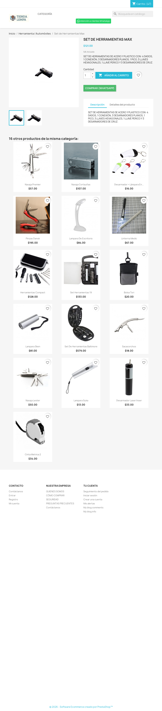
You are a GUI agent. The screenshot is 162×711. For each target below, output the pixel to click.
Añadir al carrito (114, 75)
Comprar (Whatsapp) (99, 88)
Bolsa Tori (129, 292)
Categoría (45, 14)
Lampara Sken (32, 346)
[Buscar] (132, 14)
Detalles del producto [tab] (122, 104)
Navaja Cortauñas (80, 184)
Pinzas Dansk (33, 238)
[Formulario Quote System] (81, 609)
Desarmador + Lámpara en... (129, 184)
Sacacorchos (129, 346)
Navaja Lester (33, 400)
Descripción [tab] (97, 104)
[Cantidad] (87, 75)
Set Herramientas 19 (81, 292)
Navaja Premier (33, 184)
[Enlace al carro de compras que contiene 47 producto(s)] (141, 4)
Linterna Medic (129, 238)
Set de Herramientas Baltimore (81, 346)
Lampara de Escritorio (81, 238)
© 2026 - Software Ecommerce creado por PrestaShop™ (81, 707)
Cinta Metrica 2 (33, 454)
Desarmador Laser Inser (129, 400)
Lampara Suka (81, 400)
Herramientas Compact (32, 292)
